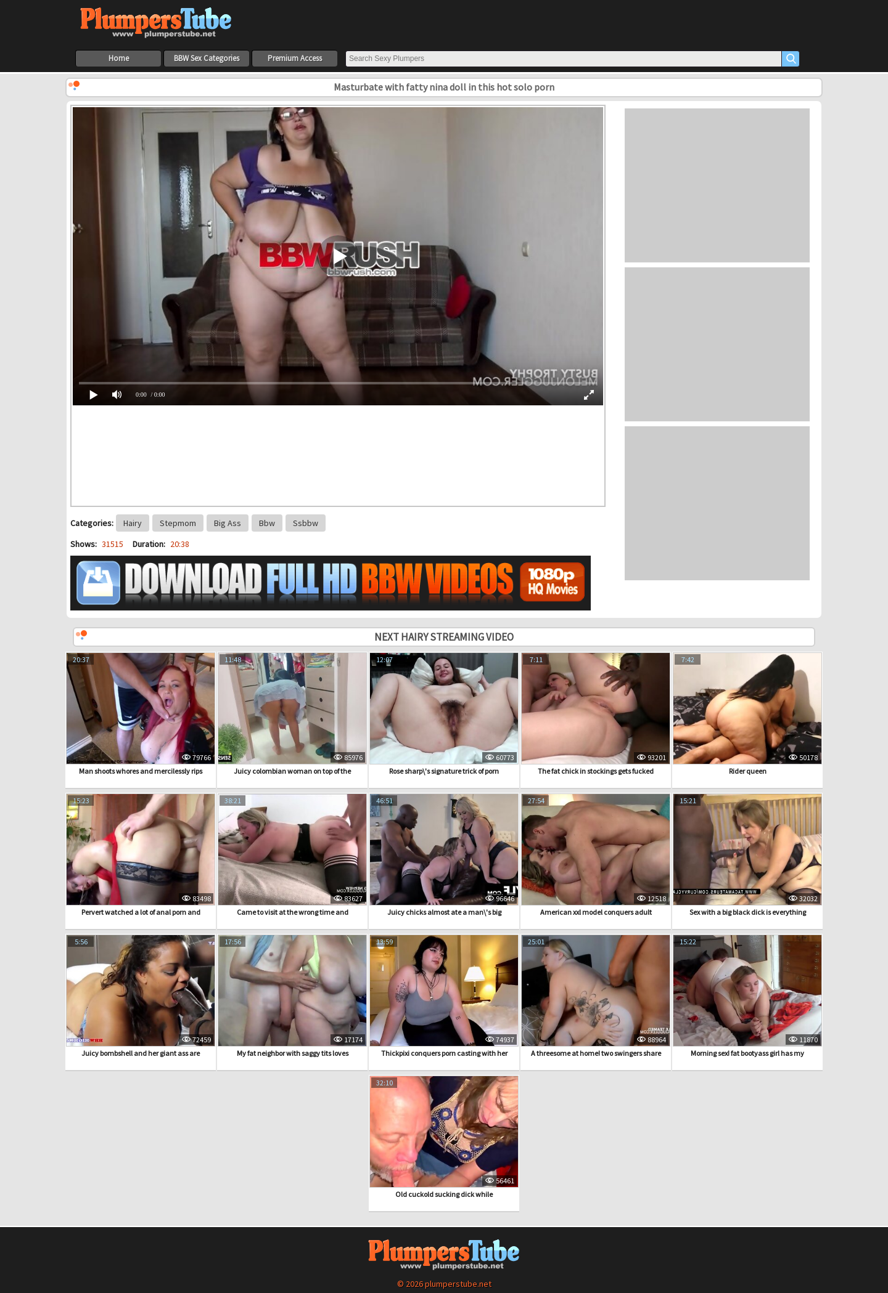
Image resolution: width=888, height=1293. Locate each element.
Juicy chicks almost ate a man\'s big (444, 855)
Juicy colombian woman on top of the (292, 714)
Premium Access (295, 58)
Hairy (132, 523)
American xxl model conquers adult (595, 855)
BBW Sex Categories (206, 58)
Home (119, 58)
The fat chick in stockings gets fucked (595, 714)
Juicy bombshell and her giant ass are (140, 996)
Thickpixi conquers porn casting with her (444, 996)
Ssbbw (305, 523)
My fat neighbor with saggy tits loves (292, 996)
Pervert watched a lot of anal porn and (140, 855)
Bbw (267, 523)
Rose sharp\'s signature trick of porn (444, 714)
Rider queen (747, 714)
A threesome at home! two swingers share (595, 996)
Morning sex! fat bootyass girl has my (747, 996)
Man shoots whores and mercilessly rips (140, 714)
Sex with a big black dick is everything (747, 855)
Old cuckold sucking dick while (444, 1137)
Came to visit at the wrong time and (292, 855)
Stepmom (178, 523)
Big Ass (227, 523)
